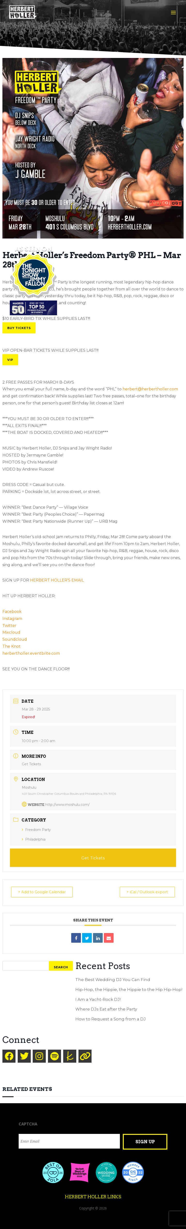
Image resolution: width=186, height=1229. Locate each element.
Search (61, 967)
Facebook (12, 611)
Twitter (9, 625)
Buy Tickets (19, 328)
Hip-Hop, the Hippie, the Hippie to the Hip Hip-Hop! (128, 989)
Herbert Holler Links (93, 1196)
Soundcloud (14, 639)
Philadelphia (34, 839)
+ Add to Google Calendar (42, 892)
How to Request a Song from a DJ (110, 1019)
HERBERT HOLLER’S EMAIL (57, 580)
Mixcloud (11, 632)
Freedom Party (36, 830)
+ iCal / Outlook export (147, 892)
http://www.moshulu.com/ (67, 804)
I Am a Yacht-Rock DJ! (98, 999)
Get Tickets (31, 764)
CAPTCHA (28, 1124)
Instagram (12, 618)
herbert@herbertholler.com (150, 389)
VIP (10, 360)
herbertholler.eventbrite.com (31, 653)
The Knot (11, 646)
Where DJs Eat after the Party (106, 1009)
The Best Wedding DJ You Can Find (112, 979)
